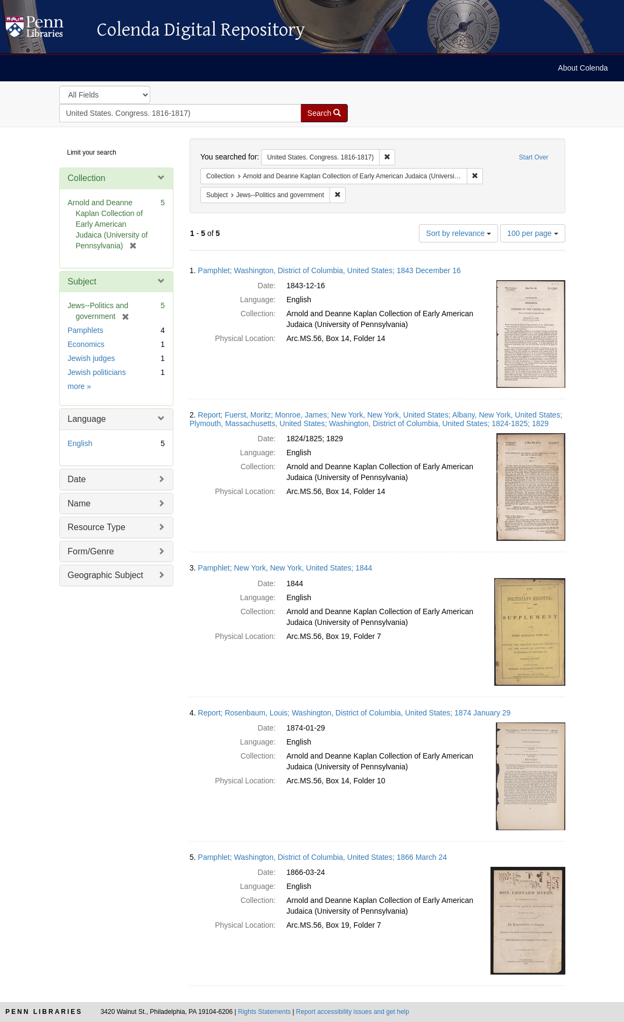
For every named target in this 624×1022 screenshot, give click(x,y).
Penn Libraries (43, 1012)
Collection (87, 178)
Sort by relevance (458, 233)
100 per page (532, 233)
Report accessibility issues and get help (352, 1012)
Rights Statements (264, 1012)
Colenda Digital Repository (45, 29)
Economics (86, 344)
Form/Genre (91, 551)
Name (79, 503)
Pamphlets (85, 330)
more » (80, 386)
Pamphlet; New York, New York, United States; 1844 (285, 568)
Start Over (534, 157)
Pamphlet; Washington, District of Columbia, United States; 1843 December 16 (329, 270)
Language (87, 418)
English (80, 443)
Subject (82, 281)
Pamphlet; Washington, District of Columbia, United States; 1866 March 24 (322, 857)
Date (77, 479)
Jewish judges (91, 358)
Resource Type (96, 527)
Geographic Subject (106, 575)
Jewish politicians (97, 372)
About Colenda (583, 68)
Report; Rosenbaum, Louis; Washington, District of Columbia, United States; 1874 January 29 (354, 712)
